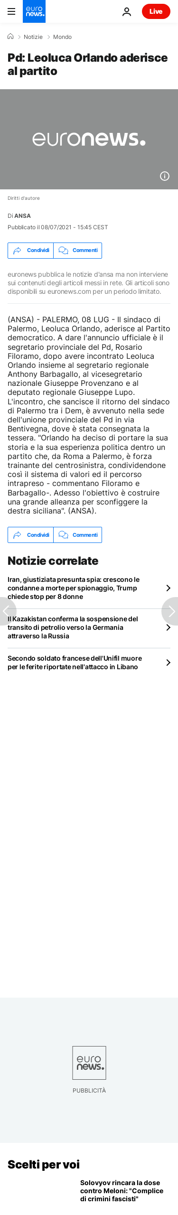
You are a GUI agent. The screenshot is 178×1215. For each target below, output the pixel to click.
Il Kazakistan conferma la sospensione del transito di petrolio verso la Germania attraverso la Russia (73, 627)
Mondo (62, 37)
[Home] (10, 36)
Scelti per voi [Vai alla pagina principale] (43, 1164)
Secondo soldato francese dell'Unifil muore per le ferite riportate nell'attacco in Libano (74, 662)
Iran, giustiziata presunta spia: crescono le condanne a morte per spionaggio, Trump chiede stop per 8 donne (74, 587)
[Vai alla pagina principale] (34, 11)
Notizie (33, 37)
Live (156, 11)
